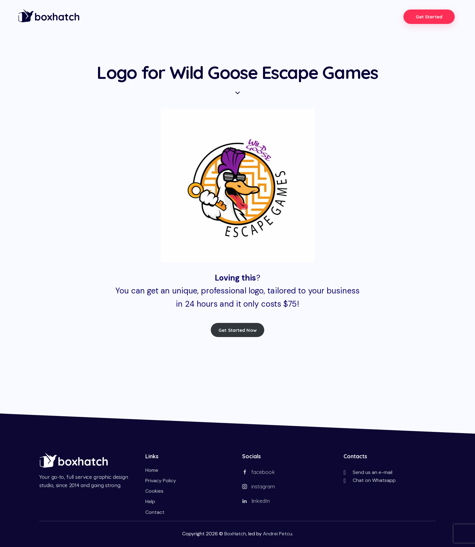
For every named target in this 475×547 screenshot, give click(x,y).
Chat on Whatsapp (374, 480)
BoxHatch (235, 533)
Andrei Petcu (277, 533)
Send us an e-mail (372, 472)
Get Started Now (237, 330)
